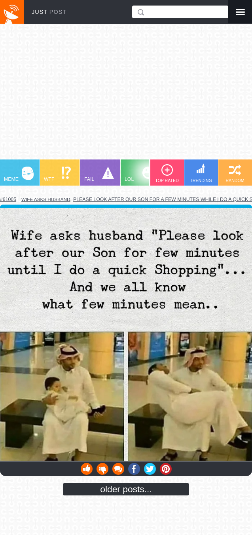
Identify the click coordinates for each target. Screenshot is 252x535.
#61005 (8, 199)
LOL (139, 174)
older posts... (126, 489)
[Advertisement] (126, 95)
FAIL (99, 174)
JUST (49, 12)
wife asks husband (45, 199)
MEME (19, 174)
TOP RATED (167, 173)
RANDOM (234, 173)
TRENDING (201, 173)
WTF (57, 174)
